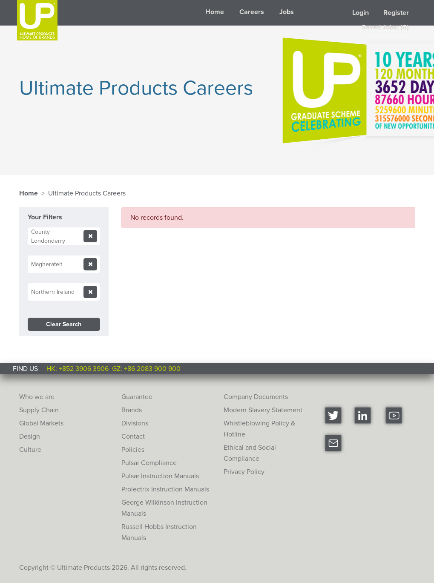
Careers (251, 12)
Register (396, 12)
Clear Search (63, 324)
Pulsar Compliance (149, 463)
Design (29, 436)
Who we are (37, 397)
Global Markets (41, 423)
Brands (131, 410)
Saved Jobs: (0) (385, 27)
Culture (30, 449)
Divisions (134, 423)
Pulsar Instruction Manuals (160, 476)
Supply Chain (39, 410)
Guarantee (136, 397)
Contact (133, 436)
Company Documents (256, 397)
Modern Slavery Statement (263, 410)
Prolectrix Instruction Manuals (165, 489)
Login (360, 12)
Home (214, 12)
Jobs (286, 12)
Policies (132, 449)
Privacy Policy (244, 472)
